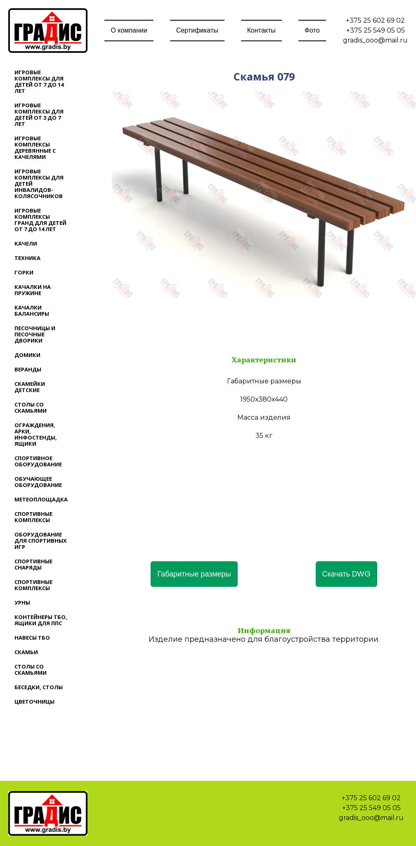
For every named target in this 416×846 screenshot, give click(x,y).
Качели (25, 243)
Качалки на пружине (32, 290)
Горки (23, 272)
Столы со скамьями (30, 407)
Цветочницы (34, 701)
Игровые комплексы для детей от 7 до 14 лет (39, 82)
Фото (312, 30)
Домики (27, 355)
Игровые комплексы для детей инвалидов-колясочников (39, 184)
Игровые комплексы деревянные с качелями (35, 148)
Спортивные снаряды (33, 564)
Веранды (27, 369)
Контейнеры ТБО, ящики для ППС (40, 620)
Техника (27, 258)
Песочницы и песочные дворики (34, 334)
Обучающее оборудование (38, 482)
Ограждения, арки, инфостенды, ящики (35, 434)
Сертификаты (197, 30)
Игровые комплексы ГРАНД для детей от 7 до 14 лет (40, 220)
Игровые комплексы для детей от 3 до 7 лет (39, 115)
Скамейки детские (29, 387)
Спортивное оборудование (38, 461)
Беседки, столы (38, 687)
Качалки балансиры (31, 310)
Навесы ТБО (32, 637)
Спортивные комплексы (33, 517)
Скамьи (26, 652)
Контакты (261, 30)
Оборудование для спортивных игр (40, 541)
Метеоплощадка (41, 499)
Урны (22, 602)
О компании (129, 30)
